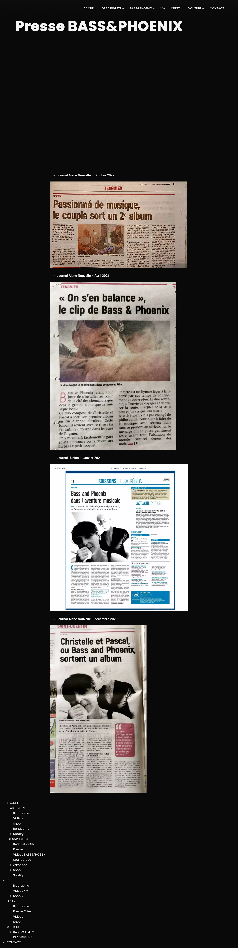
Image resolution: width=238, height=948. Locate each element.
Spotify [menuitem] (18, 834)
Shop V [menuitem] (18, 896)
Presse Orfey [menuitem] (22, 911)
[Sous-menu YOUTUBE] (196, 8)
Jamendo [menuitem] (20, 865)
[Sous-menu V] (162, 8)
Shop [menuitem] (17, 823)
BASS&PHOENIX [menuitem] (17, 839)
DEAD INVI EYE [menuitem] (16, 808)
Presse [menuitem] (18, 849)
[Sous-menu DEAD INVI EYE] (113, 8)
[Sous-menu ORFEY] (176, 8)
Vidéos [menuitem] (18, 818)
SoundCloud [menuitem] (22, 860)
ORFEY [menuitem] (11, 901)
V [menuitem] (8, 880)
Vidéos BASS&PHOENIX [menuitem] (29, 854)
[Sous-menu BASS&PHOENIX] (142, 8)
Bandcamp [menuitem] (21, 829)
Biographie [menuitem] (21, 813)
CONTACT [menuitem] (14, 942)
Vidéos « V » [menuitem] (21, 891)
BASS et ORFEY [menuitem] (23, 932)
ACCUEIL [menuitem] (12, 803)
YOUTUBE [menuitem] (13, 927)
